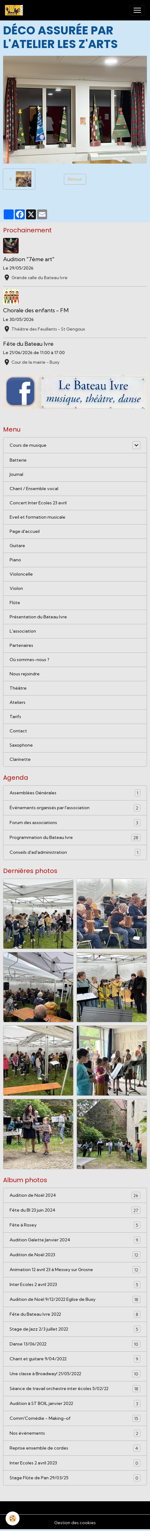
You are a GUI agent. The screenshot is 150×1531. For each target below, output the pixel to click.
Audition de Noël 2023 (75, 1254)
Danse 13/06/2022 (75, 1344)
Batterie (18, 460)
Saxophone (21, 745)
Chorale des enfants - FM (35, 310)
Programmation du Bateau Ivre (75, 837)
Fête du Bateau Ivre (28, 343)
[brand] (15, 10)
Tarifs (15, 716)
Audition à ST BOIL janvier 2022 (75, 1403)
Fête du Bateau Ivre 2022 (75, 1314)
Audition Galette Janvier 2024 (75, 1240)
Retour (75, 179)
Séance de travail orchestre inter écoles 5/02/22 (75, 1388)
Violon (16, 588)
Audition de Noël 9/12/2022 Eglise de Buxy (75, 1299)
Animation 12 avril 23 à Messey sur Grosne (75, 1269)
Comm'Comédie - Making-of (75, 1418)
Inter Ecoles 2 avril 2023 (75, 1284)
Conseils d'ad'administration (75, 852)
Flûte (15, 602)
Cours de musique (28, 445)
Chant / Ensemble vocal (34, 488)
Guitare (17, 545)
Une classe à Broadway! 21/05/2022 (75, 1373)
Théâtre (18, 688)
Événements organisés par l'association (75, 807)
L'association (23, 631)
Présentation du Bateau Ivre (38, 617)
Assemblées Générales (75, 792)
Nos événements (75, 1433)
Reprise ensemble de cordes (75, 1448)
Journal (16, 474)
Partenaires (21, 645)
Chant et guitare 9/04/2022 (75, 1358)
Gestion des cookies (75, 1522)
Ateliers (17, 702)
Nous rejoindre (25, 674)
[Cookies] (13, 1518)
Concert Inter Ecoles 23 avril (38, 503)
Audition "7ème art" (29, 259)
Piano (15, 560)
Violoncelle (21, 574)
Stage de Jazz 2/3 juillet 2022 (75, 1329)
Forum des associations (75, 822)
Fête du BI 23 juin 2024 (75, 1210)
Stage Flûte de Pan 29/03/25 (75, 1477)
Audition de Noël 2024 (75, 1195)
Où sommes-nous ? (29, 659)
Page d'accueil (25, 531)
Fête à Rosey (75, 1225)
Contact (18, 731)
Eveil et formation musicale (37, 517)
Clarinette (20, 759)
